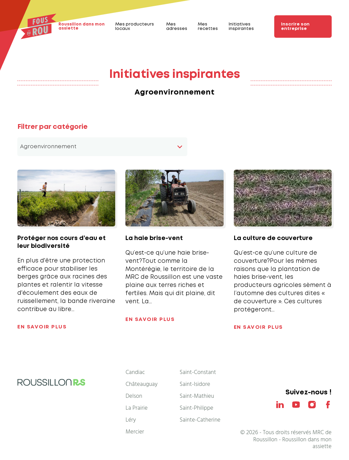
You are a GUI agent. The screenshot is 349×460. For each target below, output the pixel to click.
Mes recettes (208, 26)
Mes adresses (176, 26)
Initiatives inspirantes (241, 26)
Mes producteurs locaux (134, 26)
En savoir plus (42, 327)
